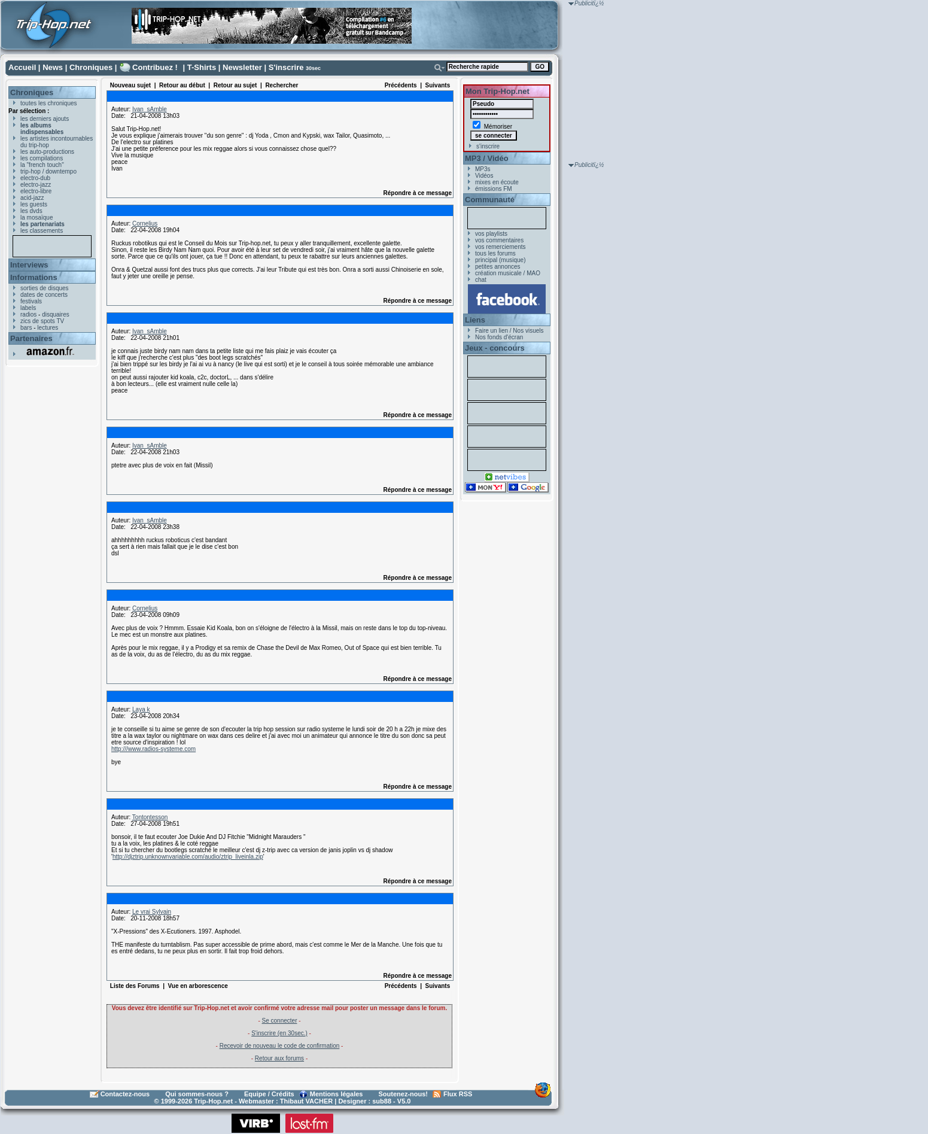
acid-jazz (32, 197)
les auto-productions (47, 151)
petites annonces (498, 266)
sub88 (381, 1101)
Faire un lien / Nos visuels (509, 330)
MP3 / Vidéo (487, 158)
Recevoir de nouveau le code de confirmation (280, 1045)
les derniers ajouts (44, 118)
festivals (31, 301)
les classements (41, 230)
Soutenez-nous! (403, 1093)
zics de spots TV (42, 321)
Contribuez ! (155, 67)
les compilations (41, 158)
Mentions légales (336, 1093)
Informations (33, 277)
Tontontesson (150, 817)
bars (26, 327)
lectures (47, 327)
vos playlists (491, 233)
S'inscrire (286, 67)
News (52, 67)
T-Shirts (201, 67)
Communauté (490, 199)
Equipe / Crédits (269, 1093)
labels (28, 308)
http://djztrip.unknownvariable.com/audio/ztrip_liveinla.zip (187, 856)
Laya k (141, 709)
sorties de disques (44, 288)
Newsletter (242, 67)
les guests (33, 204)
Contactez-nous (125, 1093)
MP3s (483, 169)
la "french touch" (42, 165)
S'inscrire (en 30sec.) (279, 1033)
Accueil (22, 67)
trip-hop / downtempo (48, 171)
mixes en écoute (497, 182)
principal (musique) (500, 260)
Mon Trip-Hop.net (497, 91)
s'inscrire (488, 146)
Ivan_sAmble (149, 109)
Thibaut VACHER (306, 1101)
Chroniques (90, 67)
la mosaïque (36, 217)
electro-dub (35, 178)
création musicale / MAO (507, 273)
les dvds (31, 211)
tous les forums (495, 253)
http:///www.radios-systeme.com (153, 749)
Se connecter (279, 1020)
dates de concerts (44, 294)
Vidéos (484, 175)
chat (480, 279)
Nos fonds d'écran (499, 337)
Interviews (29, 264)
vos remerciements (500, 247)
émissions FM (493, 189)
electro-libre (35, 191)
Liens (475, 319)
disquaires (55, 314)
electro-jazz (35, 184)
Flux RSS (457, 1093)
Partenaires (31, 338)
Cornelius (144, 223)
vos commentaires (499, 240)
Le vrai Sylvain (151, 911)
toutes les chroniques (48, 103)
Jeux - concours (495, 347)
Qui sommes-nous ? (197, 1093)
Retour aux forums (279, 1058)
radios (28, 314)
